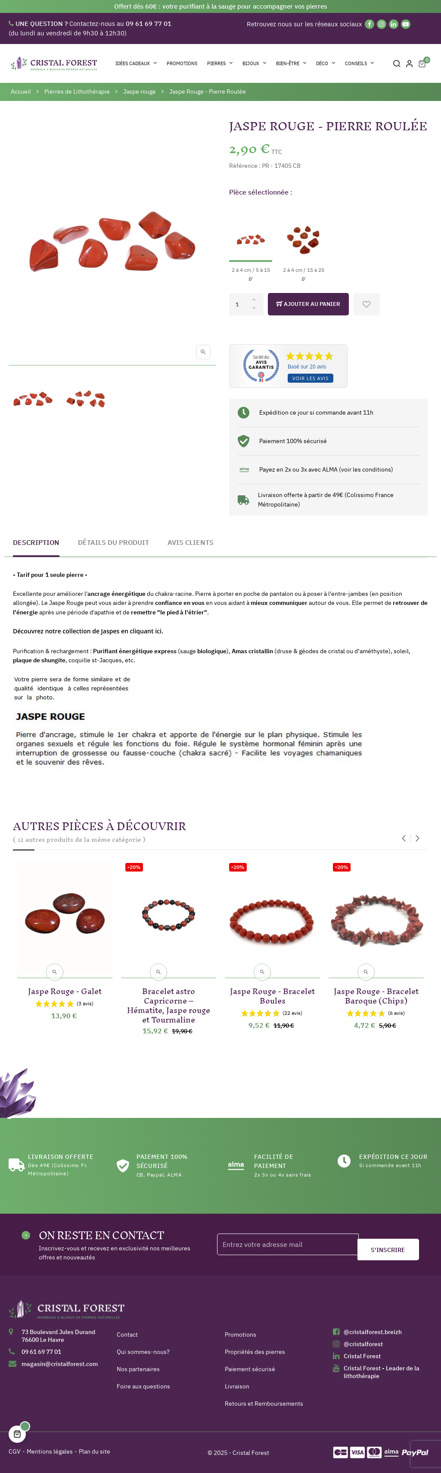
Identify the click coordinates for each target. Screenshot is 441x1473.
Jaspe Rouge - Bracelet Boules (272, 994)
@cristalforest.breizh (373, 1332)
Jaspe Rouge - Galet (65, 989)
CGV (15, 1451)
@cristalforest (363, 1344)
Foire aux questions (143, 1386)
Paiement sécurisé (250, 1369)
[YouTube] (405, 24)
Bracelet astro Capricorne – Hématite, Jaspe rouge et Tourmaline (168, 1003)
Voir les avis (310, 378)
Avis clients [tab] (191, 542)
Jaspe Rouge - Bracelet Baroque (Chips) (376, 994)
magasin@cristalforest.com (60, 1364)
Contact (127, 1334)
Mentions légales (50, 1451)
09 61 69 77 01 (41, 1352)
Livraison (237, 1386)
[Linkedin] (393, 24)
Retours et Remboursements (264, 1403)
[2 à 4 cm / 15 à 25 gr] (303, 243)
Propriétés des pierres (255, 1352)
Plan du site (94, 1451)
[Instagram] (381, 24)
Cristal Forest (362, 1356)
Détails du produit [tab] (113, 542)
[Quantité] (246, 304)
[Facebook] (369, 24)
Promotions (240, 1334)
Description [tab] (36, 542)
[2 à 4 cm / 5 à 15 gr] (250, 243)
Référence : (245, 166)
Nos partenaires (138, 1369)
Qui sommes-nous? (143, 1352)
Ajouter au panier (308, 304)
